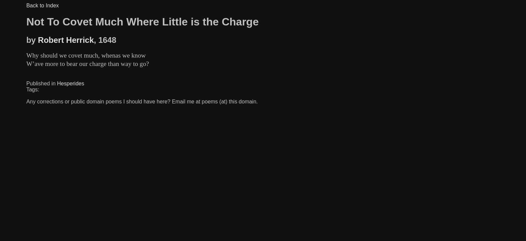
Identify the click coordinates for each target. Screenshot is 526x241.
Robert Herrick (66, 40)
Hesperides (70, 83)
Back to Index (42, 5)
